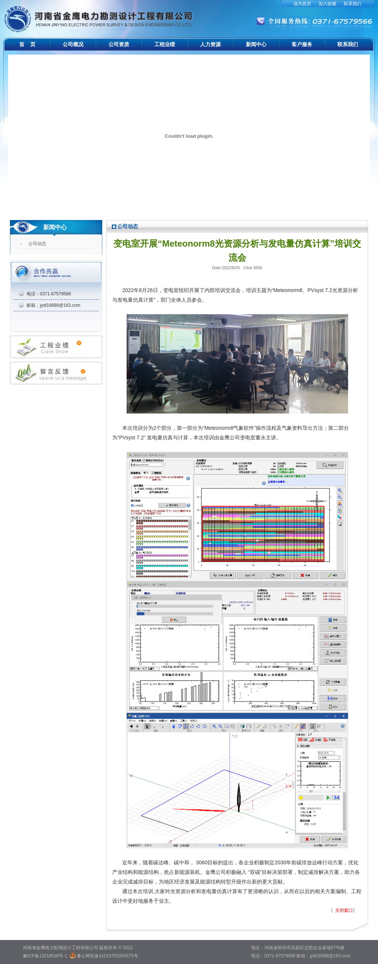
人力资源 (210, 44)
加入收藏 (327, 3)
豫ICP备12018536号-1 (45, 955)
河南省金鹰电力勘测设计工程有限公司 (99, 15)
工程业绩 (164, 44)
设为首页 (302, 3)
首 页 (27, 44)
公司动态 (37, 243)
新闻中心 (256, 44)
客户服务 (302, 44)
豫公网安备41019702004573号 (107, 955)
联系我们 (352, 3)
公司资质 (119, 44)
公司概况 (73, 44)
